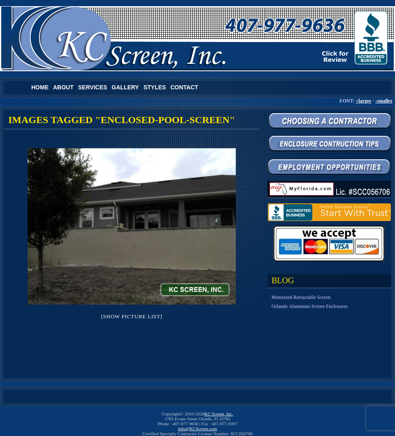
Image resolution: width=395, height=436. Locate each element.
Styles (155, 87)
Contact (184, 87)
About (63, 87)
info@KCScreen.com (197, 428)
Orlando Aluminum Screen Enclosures (310, 306)
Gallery (125, 87)
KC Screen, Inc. (218, 413)
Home (40, 87)
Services (92, 87)
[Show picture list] (131, 316)
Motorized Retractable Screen (301, 297)
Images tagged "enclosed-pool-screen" (121, 119)
